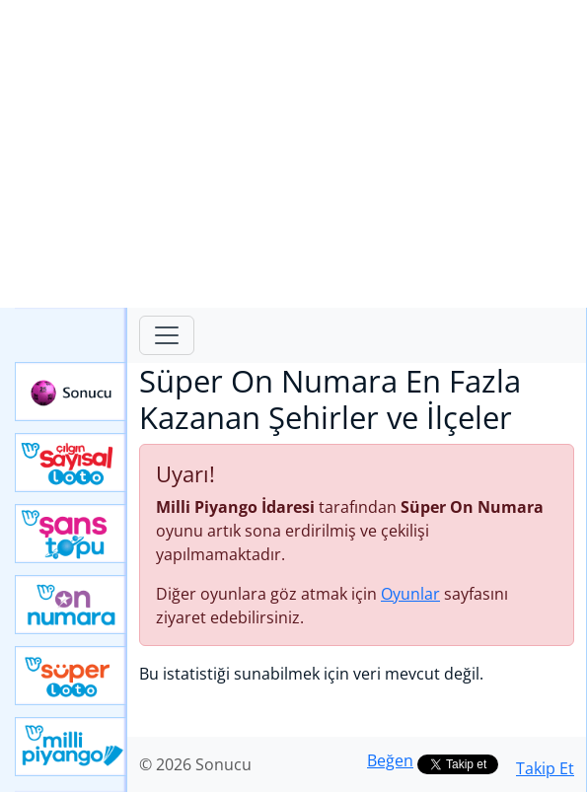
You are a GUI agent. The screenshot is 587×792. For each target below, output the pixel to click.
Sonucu (71, 391)
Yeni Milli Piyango (71, 746)
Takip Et (545, 768)
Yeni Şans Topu (71, 533)
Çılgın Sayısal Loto (71, 462)
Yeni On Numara (71, 604)
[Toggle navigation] (166, 335)
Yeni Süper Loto (71, 675)
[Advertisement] (293, 154)
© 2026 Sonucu (195, 764)
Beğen (390, 760)
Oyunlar (410, 594)
